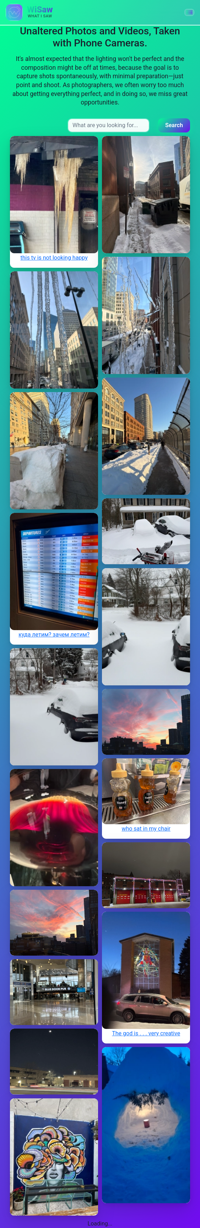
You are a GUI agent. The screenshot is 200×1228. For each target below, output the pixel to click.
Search (174, 125)
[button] (189, 12)
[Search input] (108, 125)
